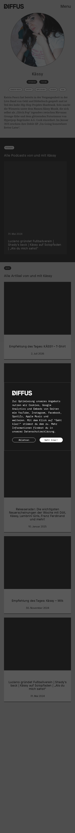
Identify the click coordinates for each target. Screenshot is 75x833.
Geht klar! (51, 439)
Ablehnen (24, 439)
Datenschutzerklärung (39, 431)
